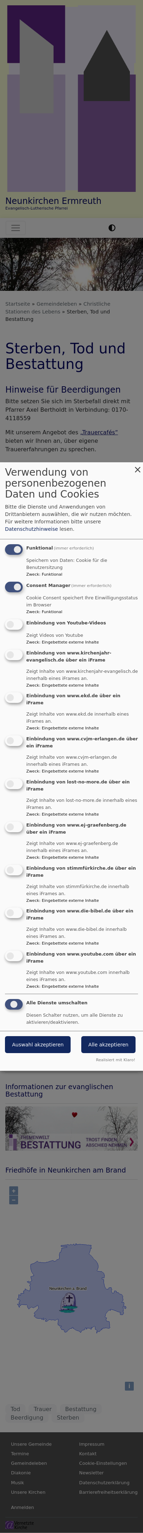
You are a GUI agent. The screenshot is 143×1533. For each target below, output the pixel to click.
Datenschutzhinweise (31, 529)
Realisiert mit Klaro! (115, 1060)
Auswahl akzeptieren (38, 1044)
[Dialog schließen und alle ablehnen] (137, 466)
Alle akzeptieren (108, 1044)
